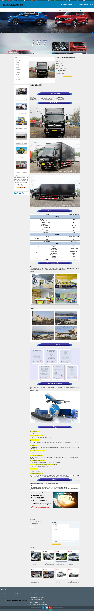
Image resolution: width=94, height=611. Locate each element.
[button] (92, 33)
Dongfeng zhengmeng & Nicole (15, 593)
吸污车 (17, 74)
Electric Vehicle (19, 59)
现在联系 (21, 187)
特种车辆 (18, 81)
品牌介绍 (91, 4)
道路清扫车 (18, 69)
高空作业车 (18, 72)
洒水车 (17, 67)
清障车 (17, 70)
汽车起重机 (18, 60)
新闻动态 (86, 4)
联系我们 (81, 4)
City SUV (18, 79)
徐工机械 (36, 593)
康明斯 (42, 593)
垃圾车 (17, 65)
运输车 (17, 77)
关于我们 (65, 4)
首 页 (60, 4)
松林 (31, 593)
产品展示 (70, 4)
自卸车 (17, 62)
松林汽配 (25, 593)
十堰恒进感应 (3, 593)
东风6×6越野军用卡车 (21, 157)
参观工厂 (75, 4)
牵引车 (17, 64)
